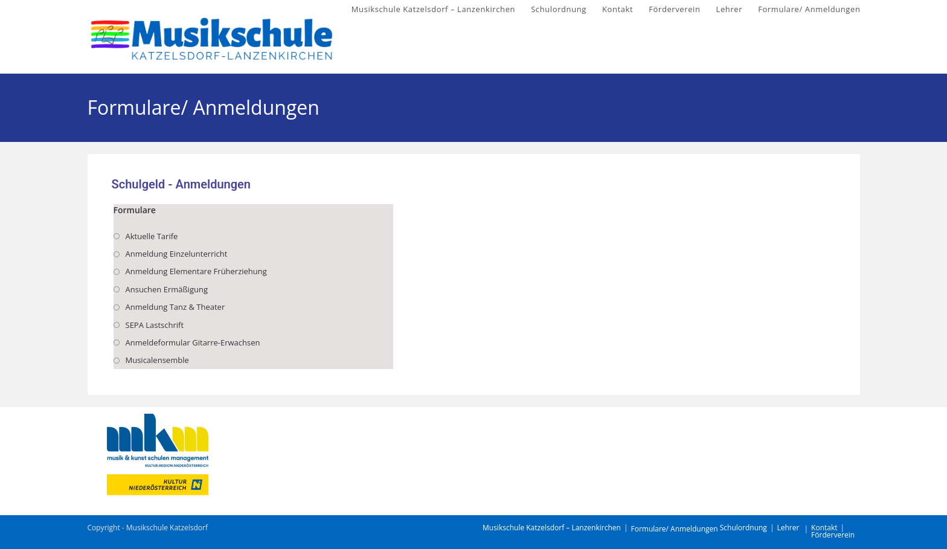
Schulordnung (743, 527)
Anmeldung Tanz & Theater (175, 306)
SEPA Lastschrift (155, 324)
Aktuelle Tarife (152, 236)
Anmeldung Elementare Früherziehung (196, 271)
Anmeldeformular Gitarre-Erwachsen (193, 342)
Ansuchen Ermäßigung (167, 289)
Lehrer (788, 527)
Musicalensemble (157, 360)
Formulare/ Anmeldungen (674, 529)
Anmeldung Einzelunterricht (177, 253)
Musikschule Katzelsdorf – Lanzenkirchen (552, 527)
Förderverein (833, 535)
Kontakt (824, 527)
